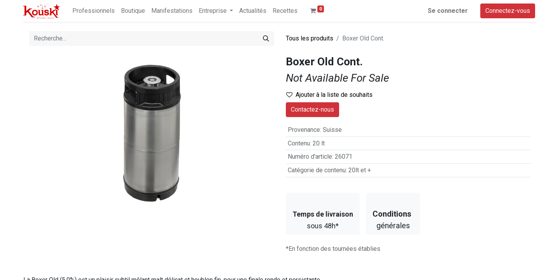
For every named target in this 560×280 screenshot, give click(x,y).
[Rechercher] (266, 38)
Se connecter (448, 10)
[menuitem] (93, 11)
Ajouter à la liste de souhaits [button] (329, 94)
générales (393, 219)
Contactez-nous (312, 109)
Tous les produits (309, 38)
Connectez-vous (507, 10)
